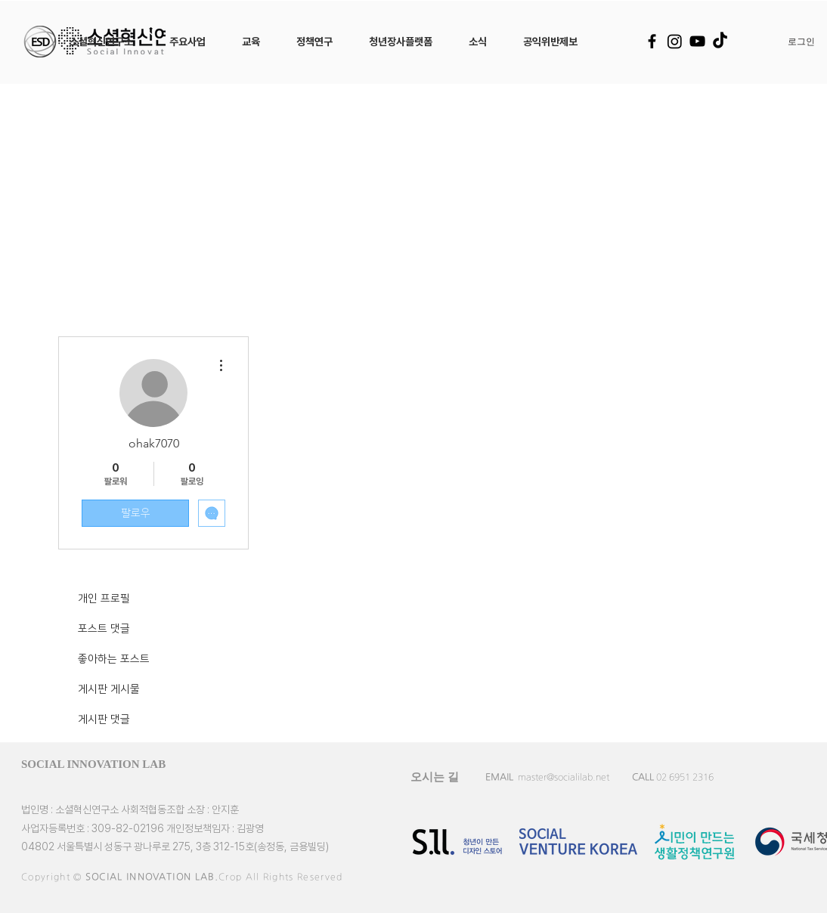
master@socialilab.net (563, 776)
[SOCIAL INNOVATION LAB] (116, 764)
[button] (101, 41)
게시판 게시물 (109, 689)
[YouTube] (697, 41)
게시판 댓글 (104, 719)
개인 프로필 (104, 599)
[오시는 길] (434, 777)
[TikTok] (720, 41)
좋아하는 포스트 (114, 659)
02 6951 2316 (685, 776)
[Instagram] (674, 41)
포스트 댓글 (104, 629)
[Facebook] (652, 41)
